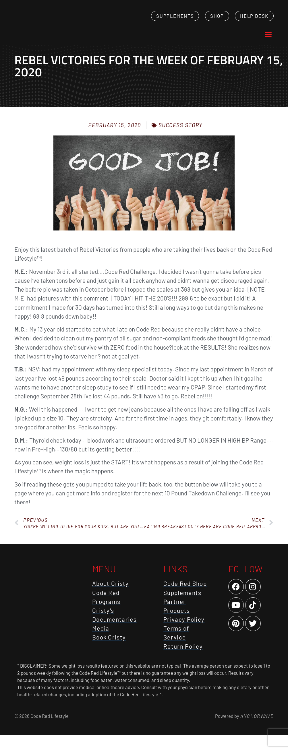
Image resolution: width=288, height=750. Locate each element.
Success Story (181, 139)
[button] (268, 41)
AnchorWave (256, 730)
